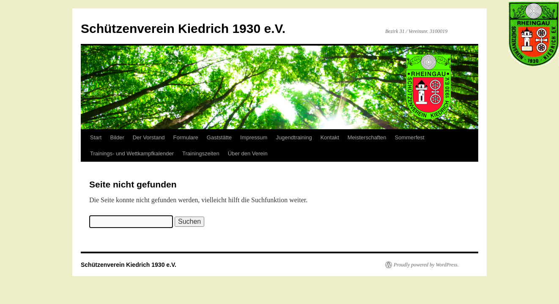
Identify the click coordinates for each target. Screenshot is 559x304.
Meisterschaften (367, 137)
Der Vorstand (149, 137)
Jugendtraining (294, 137)
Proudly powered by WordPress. (426, 265)
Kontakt (330, 137)
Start (95, 137)
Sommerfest (410, 137)
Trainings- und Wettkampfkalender (132, 153)
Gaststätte (219, 137)
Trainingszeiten (200, 153)
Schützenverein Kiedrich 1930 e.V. (183, 28)
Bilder (117, 137)
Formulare (185, 137)
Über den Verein (248, 153)
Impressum (253, 137)
